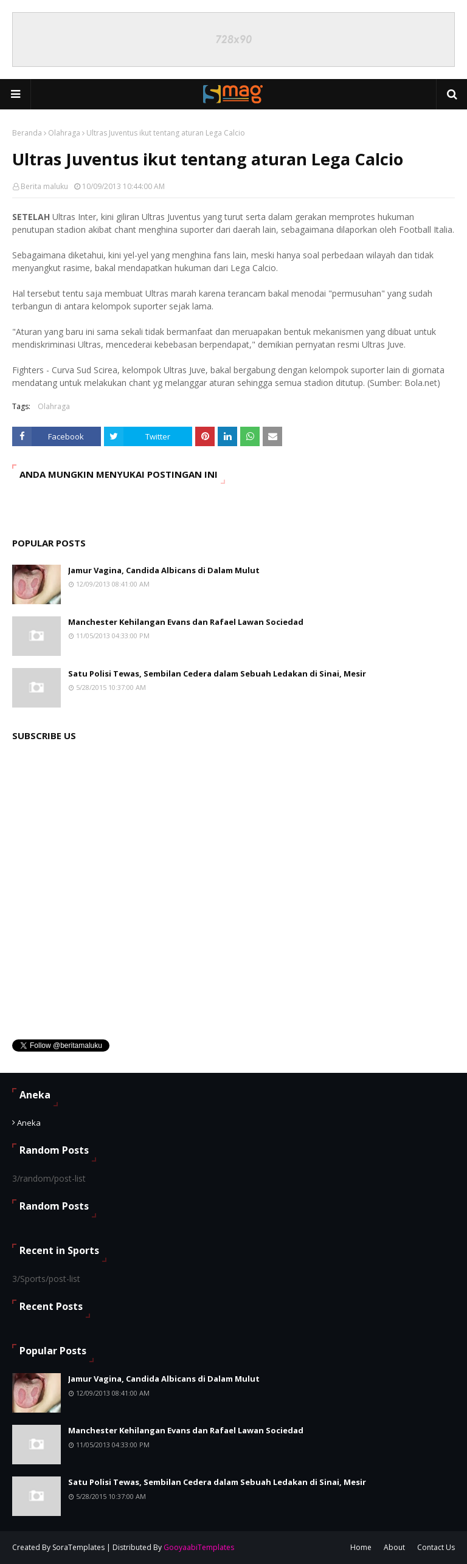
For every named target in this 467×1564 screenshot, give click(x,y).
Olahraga (64, 133)
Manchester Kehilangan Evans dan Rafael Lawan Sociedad (185, 621)
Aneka (29, 1122)
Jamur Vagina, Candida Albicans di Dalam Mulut (164, 570)
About (394, 1547)
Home (361, 1547)
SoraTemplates (78, 1547)
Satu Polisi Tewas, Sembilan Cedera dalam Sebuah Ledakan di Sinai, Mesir (217, 673)
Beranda (27, 133)
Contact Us (436, 1547)
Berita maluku (44, 186)
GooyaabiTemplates (199, 1547)
